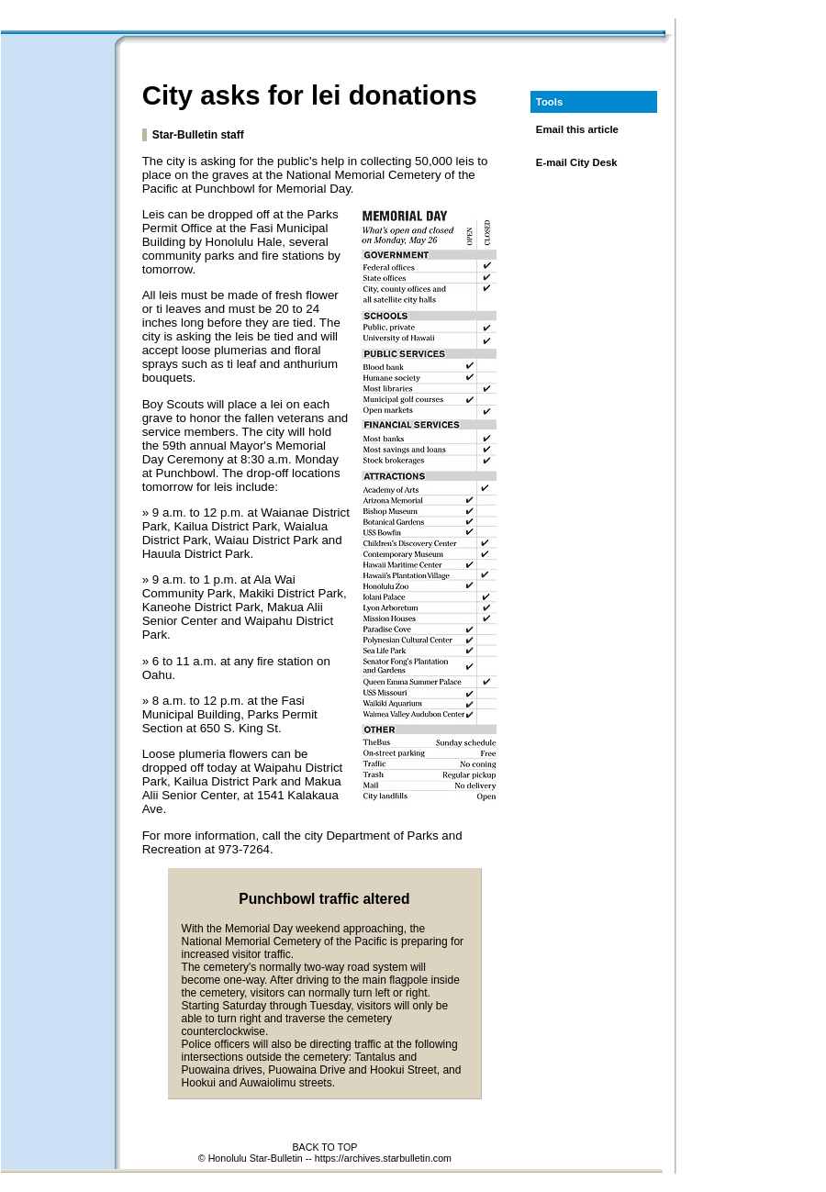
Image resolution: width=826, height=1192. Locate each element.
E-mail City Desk (577, 162)
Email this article (577, 129)
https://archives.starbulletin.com (383, 1158)
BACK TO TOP (324, 1147)
